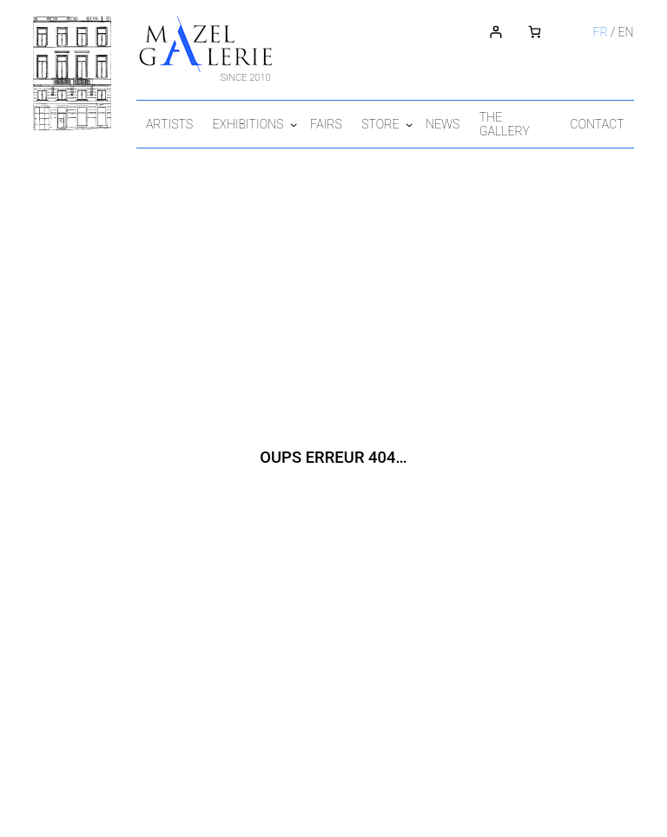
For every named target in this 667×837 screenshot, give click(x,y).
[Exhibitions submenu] (303, 123)
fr (611, 32)
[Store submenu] (428, 123)
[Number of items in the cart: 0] (544, 31)
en (636, 32)
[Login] (505, 31)
